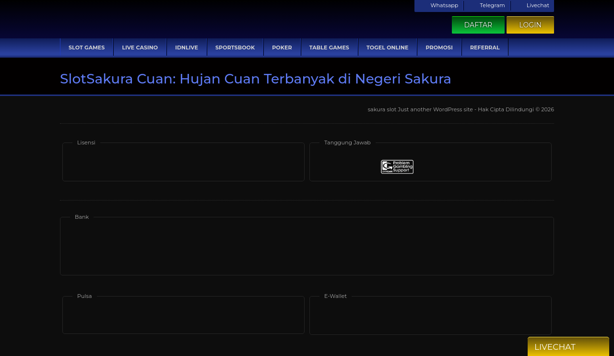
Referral (485, 47)
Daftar (478, 25)
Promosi (438, 47)
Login (530, 25)
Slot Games (87, 47)
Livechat (532, 5)
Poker (282, 47)
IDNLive (186, 47)
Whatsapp (438, 5)
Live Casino (140, 47)
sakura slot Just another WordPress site (420, 109)
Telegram (487, 5)
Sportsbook (235, 47)
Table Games (329, 47)
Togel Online (387, 47)
